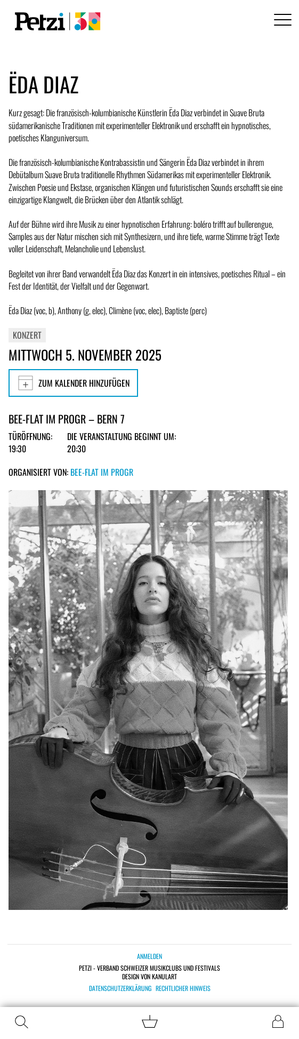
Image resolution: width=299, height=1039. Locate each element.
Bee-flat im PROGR (101, 472)
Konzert (27, 335)
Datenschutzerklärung (120, 988)
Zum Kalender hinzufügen (73, 382)
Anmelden (149, 956)
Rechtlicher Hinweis (183, 988)
